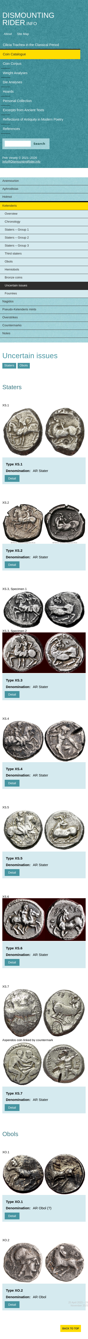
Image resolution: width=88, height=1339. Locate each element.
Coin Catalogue (14, 54)
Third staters (13, 253)
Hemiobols (12, 269)
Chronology (12, 221)
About (8, 34)
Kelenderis (9, 205)
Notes (6, 333)
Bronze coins (13, 277)
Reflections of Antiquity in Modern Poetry (33, 119)
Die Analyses (12, 82)
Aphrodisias (10, 188)
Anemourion (10, 181)
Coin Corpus (12, 63)
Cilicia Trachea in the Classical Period (31, 45)
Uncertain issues (16, 285)
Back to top (70, 1328)
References (11, 129)
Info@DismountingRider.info (21, 161)
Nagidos (8, 301)
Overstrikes (10, 317)
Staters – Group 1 (17, 229)
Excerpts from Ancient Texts (23, 110)
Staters (9, 365)
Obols (9, 261)
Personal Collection (17, 101)
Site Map (23, 34)
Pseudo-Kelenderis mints (19, 309)
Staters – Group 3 (17, 245)
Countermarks (12, 325)
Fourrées (11, 293)
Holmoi (7, 196)
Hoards (8, 91)
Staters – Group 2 (17, 237)
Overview (11, 213)
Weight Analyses (15, 73)
